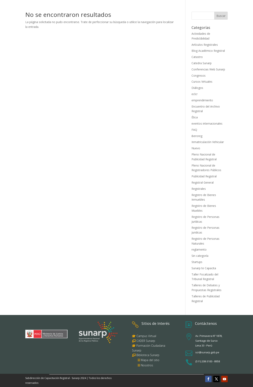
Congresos (199, 75)
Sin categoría (200, 256)
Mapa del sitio (150, 360)
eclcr (195, 94)
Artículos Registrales (205, 45)
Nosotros (147, 365)
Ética (195, 117)
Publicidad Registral (204, 176)
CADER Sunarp (145, 341)
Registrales (199, 189)
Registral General (203, 182)
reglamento (199, 249)
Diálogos (197, 88)
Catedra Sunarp (202, 63)
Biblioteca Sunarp (147, 355)
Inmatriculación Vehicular (208, 142)
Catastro (197, 57)
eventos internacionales (207, 123)
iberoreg (197, 136)
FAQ (194, 130)
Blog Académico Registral (208, 51)
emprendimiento (202, 100)
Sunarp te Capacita (204, 268)
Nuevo (196, 148)
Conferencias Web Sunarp (208, 69)
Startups (197, 262)
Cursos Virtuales (202, 81)
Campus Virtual (146, 336)
